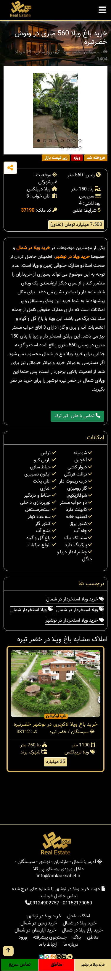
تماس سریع (19, 964)
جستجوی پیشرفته (50, 937)
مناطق (93, 937)
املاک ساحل (78, 916)
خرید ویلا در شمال (33, 248)
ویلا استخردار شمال (31, 610)
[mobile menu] (102, 8)
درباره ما (70, 944)
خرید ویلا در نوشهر (72, 257)
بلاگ (77, 937)
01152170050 (77, 903)
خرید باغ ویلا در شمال (82, 930)
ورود (23, 937)
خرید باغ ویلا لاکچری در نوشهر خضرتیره (56, 724)
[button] (38, 140)
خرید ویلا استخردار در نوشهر (74, 620)
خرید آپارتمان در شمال (35, 930)
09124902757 (44, 903)
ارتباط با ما (47, 944)
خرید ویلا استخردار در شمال (75, 599)
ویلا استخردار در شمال (80, 610)
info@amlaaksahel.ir (58, 876)
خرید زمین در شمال (38, 923)
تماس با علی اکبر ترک (77, 416)
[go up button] (8, 951)
